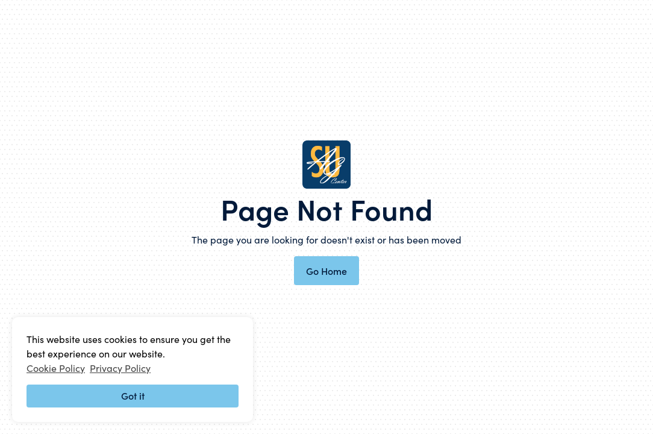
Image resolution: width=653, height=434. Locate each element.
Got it (133, 395)
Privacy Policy (120, 367)
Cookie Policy (56, 367)
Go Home (326, 270)
